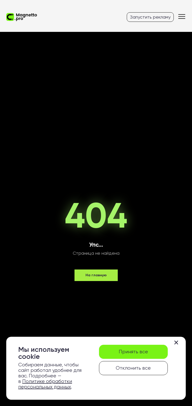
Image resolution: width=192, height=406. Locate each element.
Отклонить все (133, 368)
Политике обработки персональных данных (45, 384)
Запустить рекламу (150, 17)
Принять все (133, 352)
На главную (96, 275)
